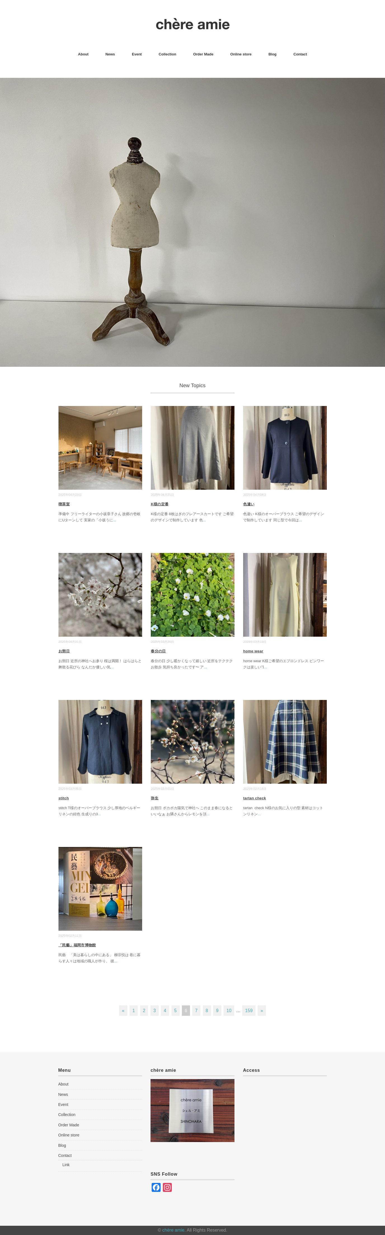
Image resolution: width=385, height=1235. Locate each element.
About (83, 54)
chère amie (173, 1230)
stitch (63, 798)
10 (228, 1010)
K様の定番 (159, 504)
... (114, 520)
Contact (300, 54)
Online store (241, 54)
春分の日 (158, 651)
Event (137, 54)
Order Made (203, 54)
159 (249, 1010)
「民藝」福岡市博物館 (77, 945)
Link (66, 1164)
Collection (167, 54)
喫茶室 (64, 504)
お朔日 (64, 651)
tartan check (254, 798)
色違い (248, 504)
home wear (253, 651)
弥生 (154, 798)
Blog (272, 54)
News (110, 54)
